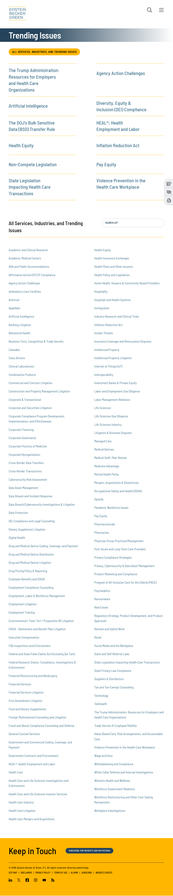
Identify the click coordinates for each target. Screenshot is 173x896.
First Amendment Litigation (25, 701)
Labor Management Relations (112, 400)
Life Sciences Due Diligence (111, 416)
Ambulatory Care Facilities (25, 292)
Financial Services (20, 684)
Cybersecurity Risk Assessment (28, 480)
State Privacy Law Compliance (112, 671)
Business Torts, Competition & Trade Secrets (36, 341)
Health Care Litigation (22, 811)
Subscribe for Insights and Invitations (92, 850)
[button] (169, 183)
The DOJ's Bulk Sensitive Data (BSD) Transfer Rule (32, 126)
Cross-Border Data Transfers (26, 463)
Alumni (74, 872)
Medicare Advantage (106, 466)
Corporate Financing (21, 430)
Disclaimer (26, 872)
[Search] (149, 10)
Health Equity (21, 145)
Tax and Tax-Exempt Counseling (113, 687)
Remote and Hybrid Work (109, 629)
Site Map (13, 872)
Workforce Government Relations (114, 789)
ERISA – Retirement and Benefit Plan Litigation (37, 629)
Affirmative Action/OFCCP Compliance (32, 275)
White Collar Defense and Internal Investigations (123, 772)
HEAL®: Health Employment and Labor (118, 126)
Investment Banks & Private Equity (115, 383)
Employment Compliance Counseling (31, 588)
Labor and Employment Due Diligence (117, 391)
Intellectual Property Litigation (113, 358)
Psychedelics (102, 591)
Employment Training (22, 613)
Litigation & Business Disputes (113, 433)
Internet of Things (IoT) (108, 366)
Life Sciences (102, 408)
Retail (97, 638)
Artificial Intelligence (28, 106)
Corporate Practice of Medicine (28, 446)
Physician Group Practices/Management (118, 541)
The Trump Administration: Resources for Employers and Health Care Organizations (34, 80)
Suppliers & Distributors (109, 679)
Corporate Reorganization (24, 455)
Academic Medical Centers (25, 258)
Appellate (14, 308)
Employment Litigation (23, 604)
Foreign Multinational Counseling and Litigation (37, 717)
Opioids (98, 499)
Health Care (16, 772)
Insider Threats (103, 333)
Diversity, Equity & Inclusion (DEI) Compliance (121, 106)
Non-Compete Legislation (33, 164)
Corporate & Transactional (25, 400)
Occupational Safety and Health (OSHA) (118, 491)
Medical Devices (104, 450)
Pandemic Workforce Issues (111, 508)
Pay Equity (106, 164)
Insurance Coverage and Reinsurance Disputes (122, 341)
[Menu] (161, 11)
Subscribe (86, 872)
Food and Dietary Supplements (27, 709)
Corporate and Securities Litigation (30, 408)
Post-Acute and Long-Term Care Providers (120, 549)
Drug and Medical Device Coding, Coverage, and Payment (43, 546)
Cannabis (14, 350)
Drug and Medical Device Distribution (31, 554)
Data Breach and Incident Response (30, 496)
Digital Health (17, 538)
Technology (101, 696)
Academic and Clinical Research (28, 250)
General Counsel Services (24, 734)
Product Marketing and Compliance (115, 574)
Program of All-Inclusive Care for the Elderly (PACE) (125, 582)
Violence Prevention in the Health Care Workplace (120, 184)
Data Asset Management (23, 488)
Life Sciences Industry (108, 425)
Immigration (101, 308)
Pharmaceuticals (104, 524)
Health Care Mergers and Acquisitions (32, 819)
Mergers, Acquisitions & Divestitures (116, 483)
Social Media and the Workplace (113, 646)
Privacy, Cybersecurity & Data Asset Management (124, 566)
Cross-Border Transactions (25, 471)
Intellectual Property (106, 350)
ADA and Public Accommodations (29, 267)
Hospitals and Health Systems (112, 300)
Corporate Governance (22, 438)
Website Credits (104, 872)
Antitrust (14, 300)
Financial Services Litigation (26, 693)
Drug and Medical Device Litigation (30, 563)
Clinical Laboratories (21, 366)
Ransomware (102, 599)
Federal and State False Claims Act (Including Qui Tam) (42, 654)
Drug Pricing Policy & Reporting (28, 571)
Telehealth (100, 704)
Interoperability (103, 375)
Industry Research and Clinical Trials (116, 316)
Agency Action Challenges (120, 73)
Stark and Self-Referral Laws (111, 654)
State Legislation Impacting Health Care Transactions (30, 187)
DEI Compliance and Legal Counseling (32, 521)
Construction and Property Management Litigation (39, 391)
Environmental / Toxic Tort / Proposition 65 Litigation (41, 621)
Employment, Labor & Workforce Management (37, 596)
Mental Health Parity (106, 474)
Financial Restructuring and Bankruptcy (33, 676)
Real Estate (101, 607)
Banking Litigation (20, 325)
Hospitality (101, 292)
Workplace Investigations (109, 811)
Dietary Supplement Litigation (27, 529)
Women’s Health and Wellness (112, 781)
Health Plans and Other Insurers (113, 267)
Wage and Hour (103, 756)
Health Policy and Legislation (112, 275)
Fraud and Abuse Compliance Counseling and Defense (41, 726)
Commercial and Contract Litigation (30, 383)
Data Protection (18, 513)
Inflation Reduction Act (117, 145)
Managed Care (103, 441)
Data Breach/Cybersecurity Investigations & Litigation (42, 504)
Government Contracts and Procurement (33, 756)
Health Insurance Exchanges (111, 258)
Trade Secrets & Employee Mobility (115, 726)
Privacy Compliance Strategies (113, 557)
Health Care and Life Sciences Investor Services (38, 794)
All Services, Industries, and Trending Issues (47, 52)
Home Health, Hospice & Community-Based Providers (127, 283)
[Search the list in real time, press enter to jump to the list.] (133, 223)
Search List (111, 222)
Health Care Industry (21, 802)
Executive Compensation (24, 638)
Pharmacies (101, 533)
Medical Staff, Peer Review (110, 458)
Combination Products (22, 375)
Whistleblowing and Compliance (113, 764)
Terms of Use (60, 872)
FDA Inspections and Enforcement (29, 646)
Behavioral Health (19, 333)
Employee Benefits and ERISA (27, 579)
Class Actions (17, 358)
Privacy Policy (42, 872)
